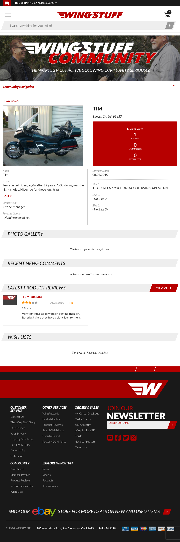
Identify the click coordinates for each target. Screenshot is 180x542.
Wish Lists (16, 485)
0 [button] (169, 12)
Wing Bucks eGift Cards (85, 427)
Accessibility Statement (17, 447)
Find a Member (51, 413)
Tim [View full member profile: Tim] (71, 296)
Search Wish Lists (53, 424)
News (45, 463)
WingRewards (50, 407)
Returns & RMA (20, 439)
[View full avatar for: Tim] (45, 135)
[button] (110, 432)
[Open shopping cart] (170, 15)
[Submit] (172, 419)
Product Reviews (52, 419)
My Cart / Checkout (87, 407)
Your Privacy (18, 427)
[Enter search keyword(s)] (85, 25)
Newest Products (85, 435)
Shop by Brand (51, 430)
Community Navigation (18, 87)
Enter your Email (119, 417)
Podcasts (48, 474)
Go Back (11, 100)
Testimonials (50, 480)
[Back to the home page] (90, 14)
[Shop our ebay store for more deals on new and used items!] (90, 505)
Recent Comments (21, 480)
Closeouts (81, 441)
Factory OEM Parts (54, 435)
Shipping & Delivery (22, 433)
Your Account (83, 419)
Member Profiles (20, 469)
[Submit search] (170, 25)
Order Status (83, 413)
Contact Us (17, 411)
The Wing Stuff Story (22, 416)
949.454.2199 (107, 522)
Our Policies (17, 422)
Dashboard (17, 463)
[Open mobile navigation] (8, 15)
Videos (46, 469)
